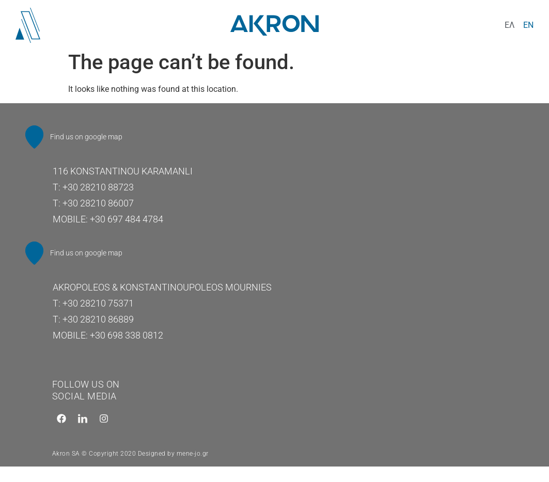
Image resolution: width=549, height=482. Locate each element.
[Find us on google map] (36, 138)
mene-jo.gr (193, 458)
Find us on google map (89, 138)
